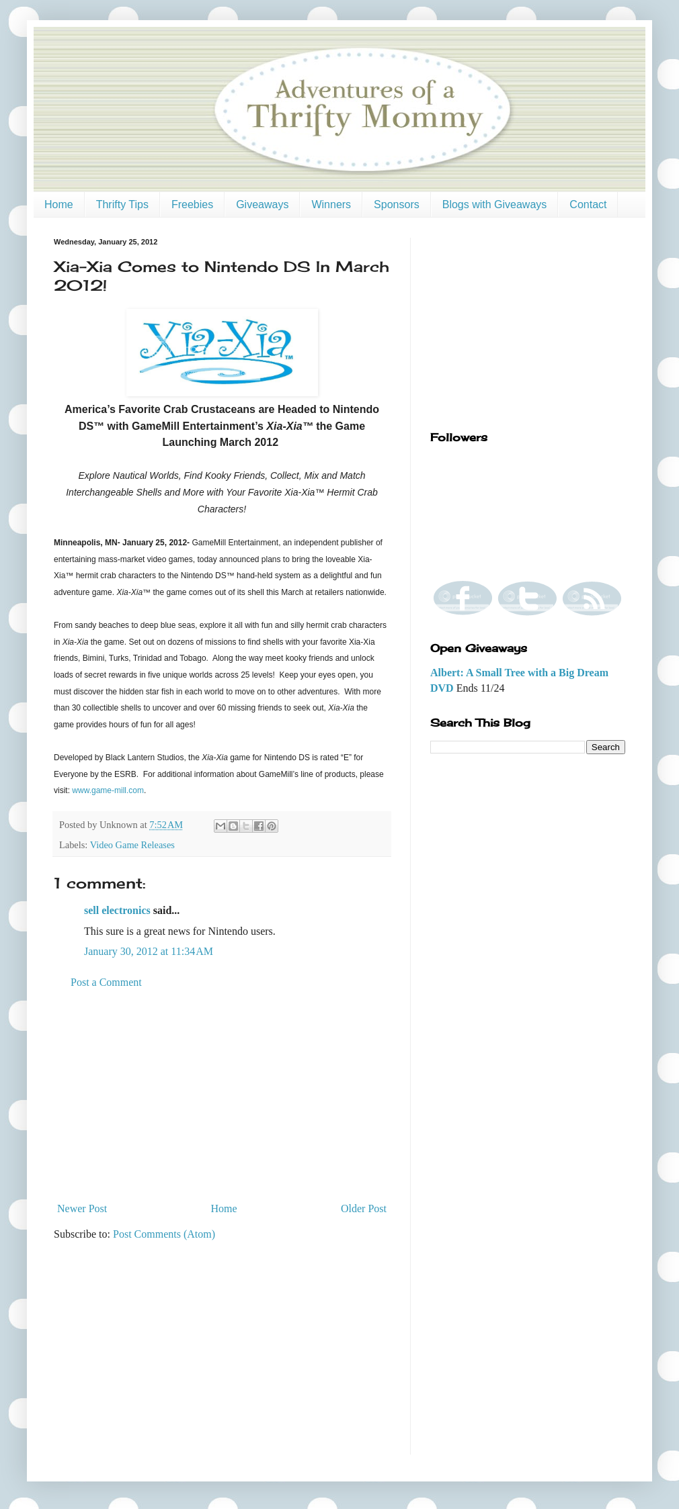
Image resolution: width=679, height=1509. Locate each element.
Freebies (192, 204)
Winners (331, 204)
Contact (587, 204)
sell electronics (117, 910)
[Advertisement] (222, 1096)
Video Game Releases (132, 844)
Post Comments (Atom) (164, 1234)
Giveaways (262, 204)
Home (58, 204)
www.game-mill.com (108, 790)
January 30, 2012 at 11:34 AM (148, 951)
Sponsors (397, 204)
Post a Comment (106, 982)
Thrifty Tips (122, 204)
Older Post (364, 1208)
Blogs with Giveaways (494, 204)
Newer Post (82, 1208)
